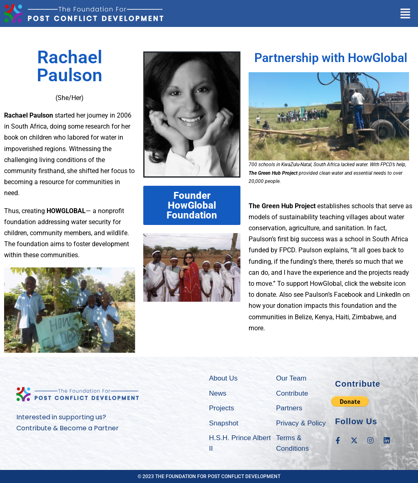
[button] (405, 13)
